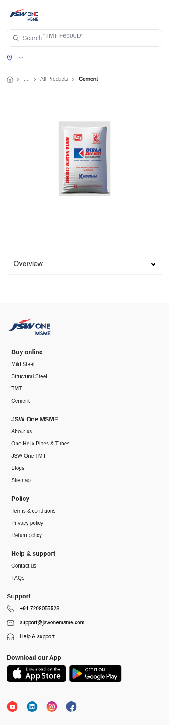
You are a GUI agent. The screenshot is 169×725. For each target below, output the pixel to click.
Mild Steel (22, 364)
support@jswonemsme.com (46, 622)
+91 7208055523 (33, 608)
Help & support (31, 636)
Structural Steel (29, 376)
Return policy (26, 535)
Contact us (23, 566)
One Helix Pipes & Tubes (40, 444)
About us (21, 431)
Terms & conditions (33, 511)
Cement (20, 401)
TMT (16, 389)
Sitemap (21, 480)
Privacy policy (27, 523)
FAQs (17, 578)
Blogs (17, 468)
